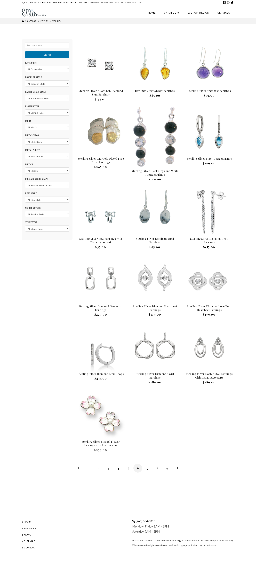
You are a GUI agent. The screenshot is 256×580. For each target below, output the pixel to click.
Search (47, 54)
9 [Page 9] (167, 468)
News (26, 534)
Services (29, 528)
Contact (29, 547)
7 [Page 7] (147, 468)
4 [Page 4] (118, 468)
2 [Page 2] (98, 468)
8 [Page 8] (157, 468)
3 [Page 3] (108, 468)
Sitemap (28, 541)
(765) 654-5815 (30, 2)
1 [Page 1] (88, 468)
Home (27, 522)
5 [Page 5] (128, 468)
